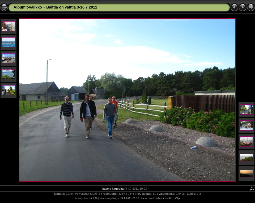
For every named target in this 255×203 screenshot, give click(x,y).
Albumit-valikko (28, 7)
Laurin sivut (147, 198)
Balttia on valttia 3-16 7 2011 (71, 7)
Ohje (178, 198)
